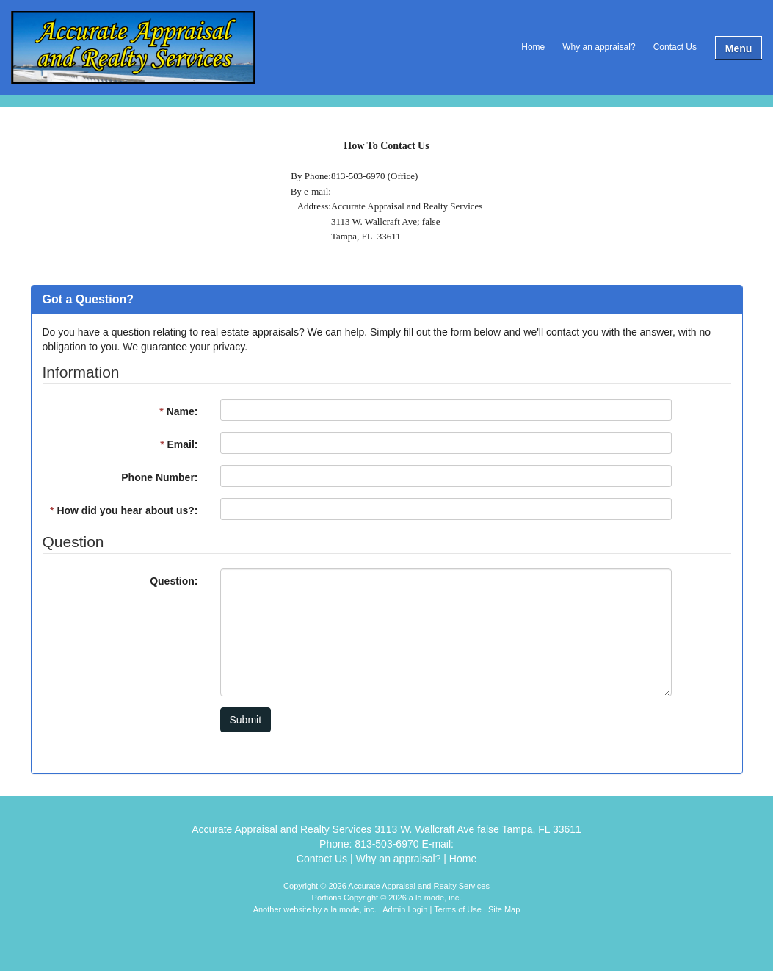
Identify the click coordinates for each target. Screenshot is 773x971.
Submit (246, 720)
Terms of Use (458, 909)
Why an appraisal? (598, 47)
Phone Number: (159, 477)
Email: (178, 444)
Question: (173, 581)
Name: (178, 411)
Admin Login (404, 909)
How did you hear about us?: (123, 510)
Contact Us (675, 47)
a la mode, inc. (350, 909)
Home (533, 47)
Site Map (504, 909)
